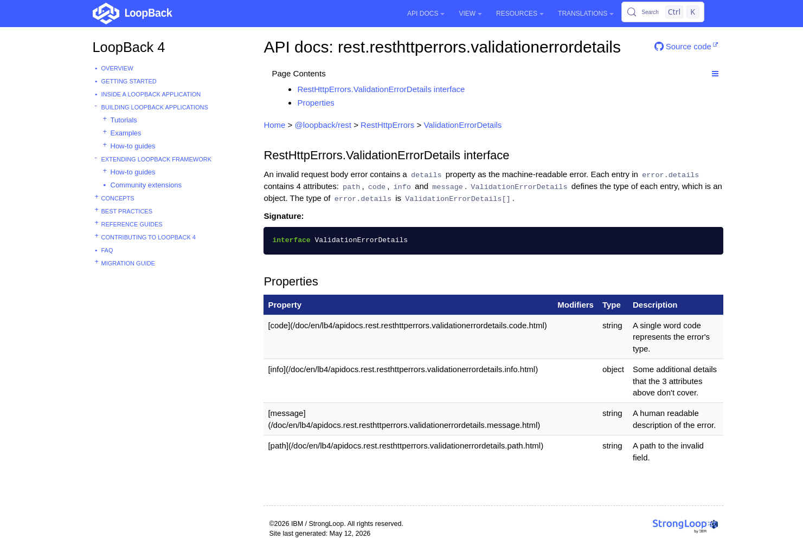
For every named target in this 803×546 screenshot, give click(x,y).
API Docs (426, 13)
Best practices (127, 211)
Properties (315, 102)
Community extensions (146, 185)
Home (274, 124)
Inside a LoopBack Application (151, 94)
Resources (520, 13)
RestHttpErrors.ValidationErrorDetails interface (381, 89)
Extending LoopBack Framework (156, 159)
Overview (117, 68)
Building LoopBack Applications (154, 107)
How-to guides (133, 146)
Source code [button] (682, 46)
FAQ (107, 250)
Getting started (129, 81)
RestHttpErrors (387, 124)
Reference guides (132, 224)
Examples (126, 133)
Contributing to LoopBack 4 (148, 237)
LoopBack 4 (129, 47)
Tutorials (124, 120)
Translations (586, 13)
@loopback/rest (323, 124)
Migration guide (128, 263)
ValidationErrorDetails (462, 124)
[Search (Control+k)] (662, 12)
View (470, 13)
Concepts (117, 198)
